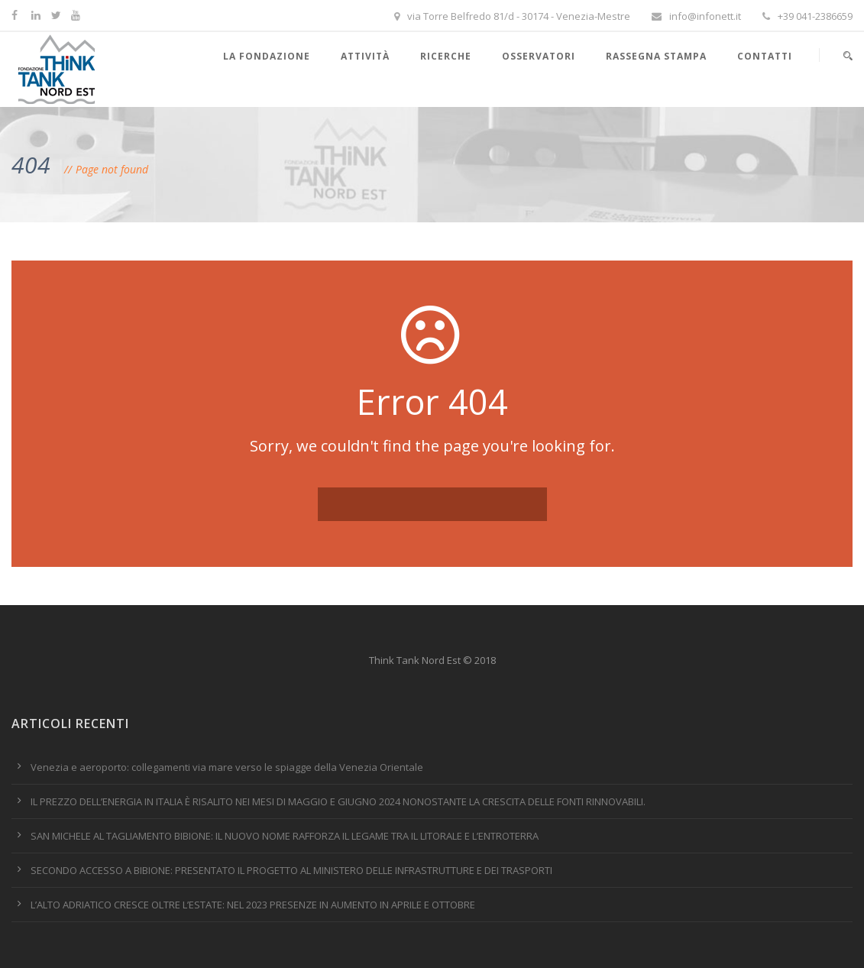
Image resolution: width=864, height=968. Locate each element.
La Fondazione (266, 56)
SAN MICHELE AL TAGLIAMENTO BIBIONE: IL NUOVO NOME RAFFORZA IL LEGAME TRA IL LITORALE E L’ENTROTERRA (285, 836)
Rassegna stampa (656, 56)
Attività (365, 56)
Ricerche (445, 56)
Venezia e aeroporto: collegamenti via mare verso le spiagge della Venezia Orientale (227, 767)
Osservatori (538, 56)
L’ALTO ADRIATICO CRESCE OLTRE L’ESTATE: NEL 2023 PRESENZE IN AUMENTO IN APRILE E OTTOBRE (253, 904)
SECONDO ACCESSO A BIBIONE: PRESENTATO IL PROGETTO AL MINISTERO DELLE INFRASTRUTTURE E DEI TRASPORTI (291, 870)
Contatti (764, 56)
